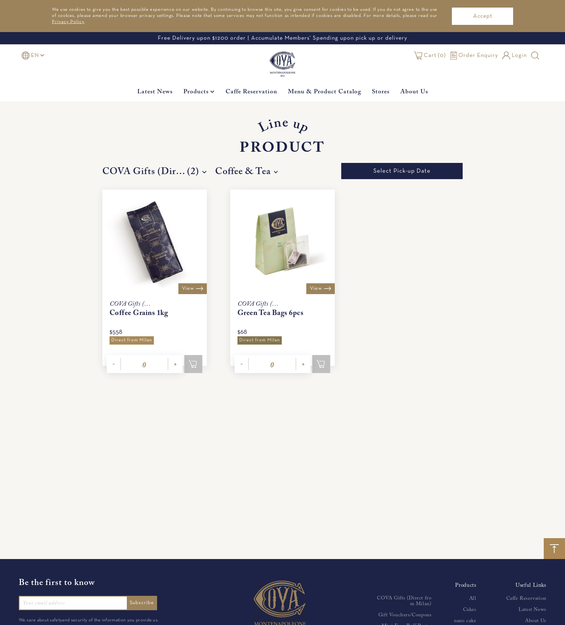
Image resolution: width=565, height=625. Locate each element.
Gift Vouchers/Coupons (405, 615)
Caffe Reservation (251, 92)
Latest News (155, 92)
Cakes (469, 609)
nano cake (465, 621)
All (472, 598)
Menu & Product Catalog (324, 92)
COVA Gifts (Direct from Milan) (404, 601)
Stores (381, 92)
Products (199, 92)
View (191, 288)
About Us (414, 92)
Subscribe (144, 602)
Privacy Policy (68, 22)
